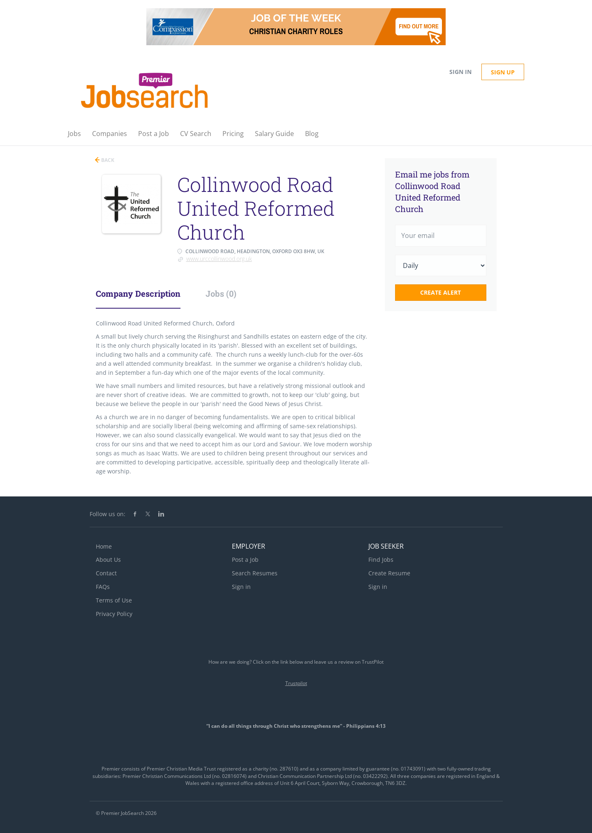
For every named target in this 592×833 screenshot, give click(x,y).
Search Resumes (255, 573)
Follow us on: (107, 514)
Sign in (460, 72)
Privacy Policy (114, 614)
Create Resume (389, 573)
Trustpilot (296, 683)
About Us (108, 559)
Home (104, 546)
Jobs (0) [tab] (221, 293)
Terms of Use (114, 600)
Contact (106, 573)
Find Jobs (380, 559)
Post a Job (245, 559)
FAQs (103, 587)
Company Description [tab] (138, 293)
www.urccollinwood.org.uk (219, 259)
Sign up (503, 72)
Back (107, 160)
